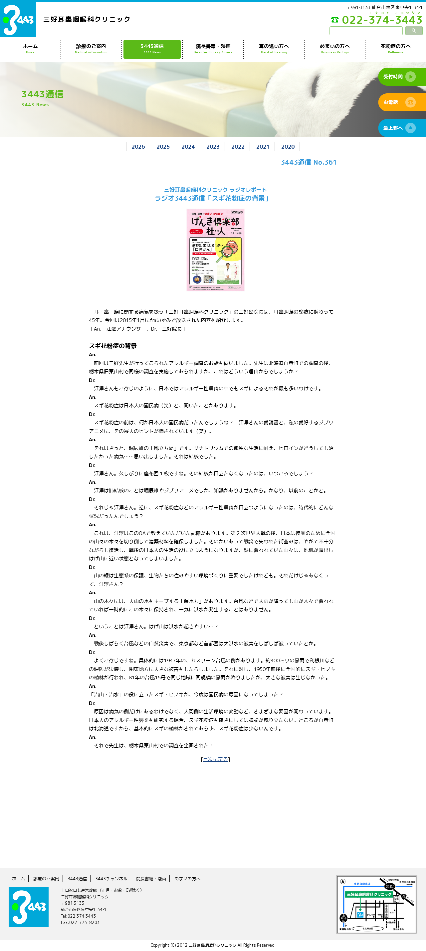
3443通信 (152, 49)
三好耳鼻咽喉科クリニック (87, 19)
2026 (134, 146)
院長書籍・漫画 (213, 49)
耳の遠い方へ (274, 49)
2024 (186, 146)
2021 (265, 146)
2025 (160, 146)
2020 (292, 146)
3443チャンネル (116, 878)
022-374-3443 (373, 21)
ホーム (30, 49)
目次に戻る (215, 758)
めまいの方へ (335, 49)
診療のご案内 (91, 49)
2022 (239, 146)
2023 (213, 146)
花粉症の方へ (395, 49)
